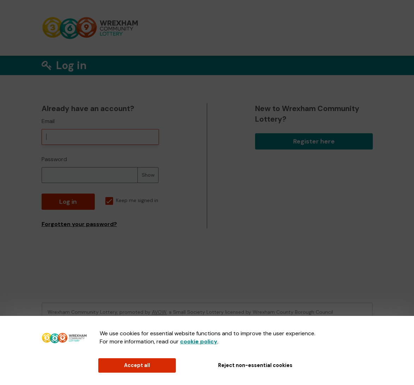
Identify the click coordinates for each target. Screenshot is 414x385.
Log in (68, 201)
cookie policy (198, 341)
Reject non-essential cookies (255, 365)
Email (48, 121)
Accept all (137, 365)
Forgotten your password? (79, 224)
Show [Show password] (148, 175)
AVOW (159, 312)
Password (54, 159)
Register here (314, 141)
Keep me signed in (131, 200)
